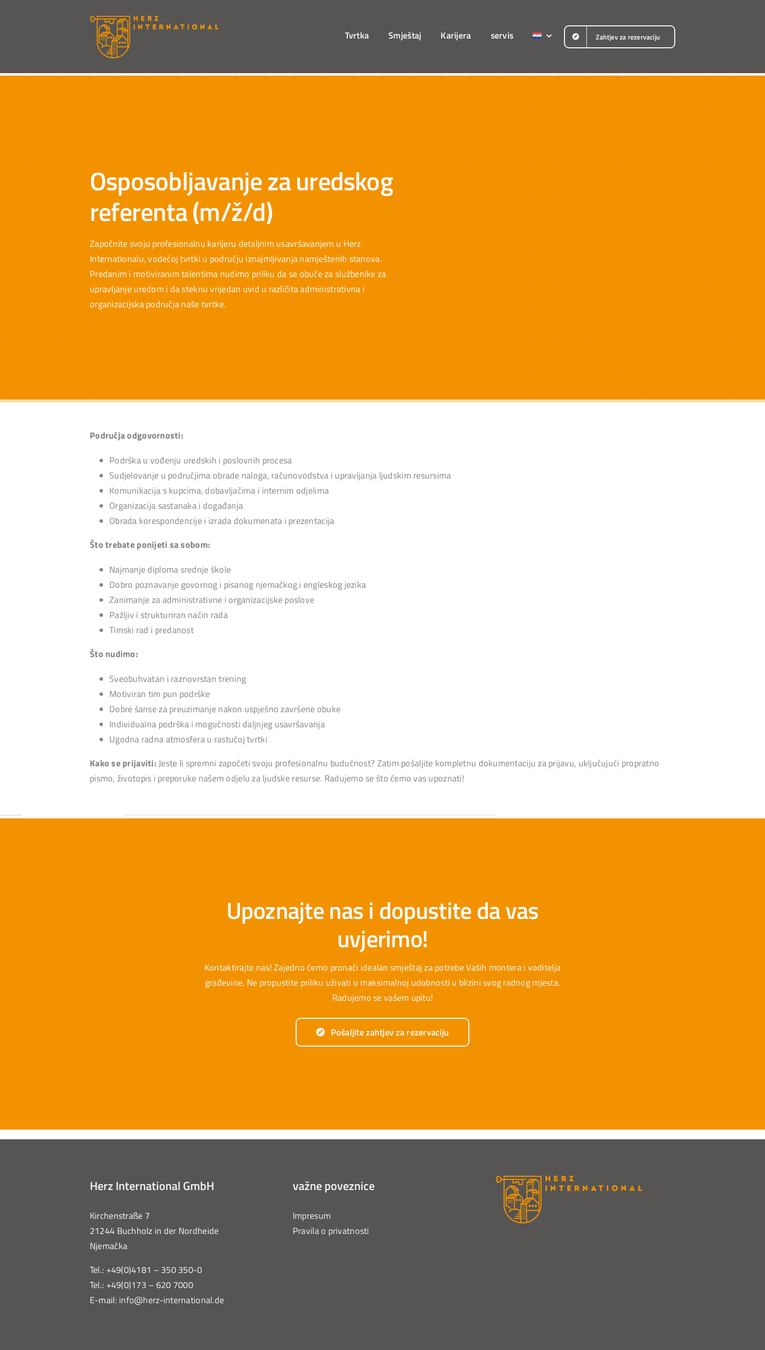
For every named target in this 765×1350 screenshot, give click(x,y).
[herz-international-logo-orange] (154, 18)
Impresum (312, 1215)
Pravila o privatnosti (331, 1230)
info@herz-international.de (171, 1300)
